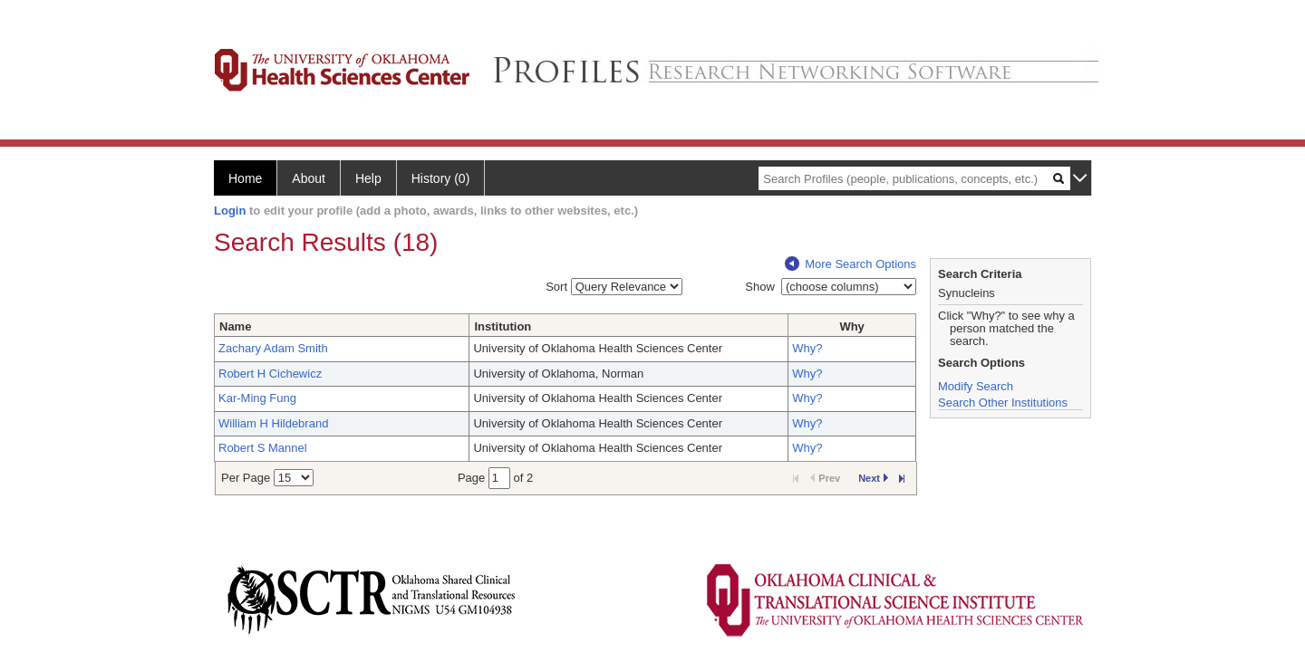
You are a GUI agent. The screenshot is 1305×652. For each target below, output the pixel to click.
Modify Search (975, 386)
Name (235, 326)
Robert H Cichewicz (270, 373)
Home (245, 178)
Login (230, 210)
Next (873, 478)
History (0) (440, 178)
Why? (807, 348)
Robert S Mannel (262, 448)
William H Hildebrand (273, 423)
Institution (502, 326)
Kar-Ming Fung (257, 398)
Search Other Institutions (1003, 402)
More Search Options (850, 264)
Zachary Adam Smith (273, 348)
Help (368, 178)
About (308, 178)
